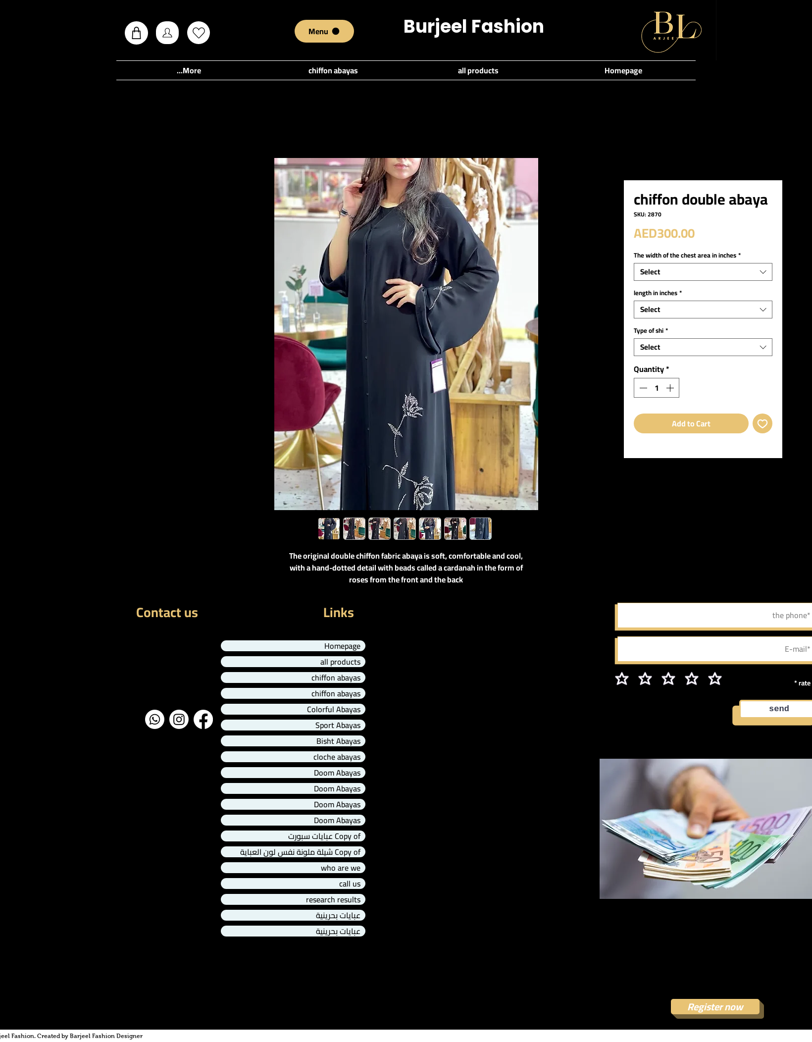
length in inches (658, 293)
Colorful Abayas (333, 709)
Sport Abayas (337, 725)
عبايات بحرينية (338, 915)
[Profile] (167, 32)
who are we (340, 867)
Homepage (342, 645)
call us (349, 883)
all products (340, 661)
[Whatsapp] (154, 719)
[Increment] (671, 387)
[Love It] (198, 32)
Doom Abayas (337, 772)
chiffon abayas (335, 677)
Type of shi (651, 330)
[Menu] (324, 31)
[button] (136, 33)
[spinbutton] (656, 387)
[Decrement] (642, 387)
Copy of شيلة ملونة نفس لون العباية (300, 851)
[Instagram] (179, 719)
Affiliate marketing (715, 919)
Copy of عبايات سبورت (324, 836)
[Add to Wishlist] (762, 423)
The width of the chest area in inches (687, 255)
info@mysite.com (72, 672)
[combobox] (703, 272)
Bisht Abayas (338, 740)
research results (333, 899)
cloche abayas (336, 756)
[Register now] (715, 1006)
